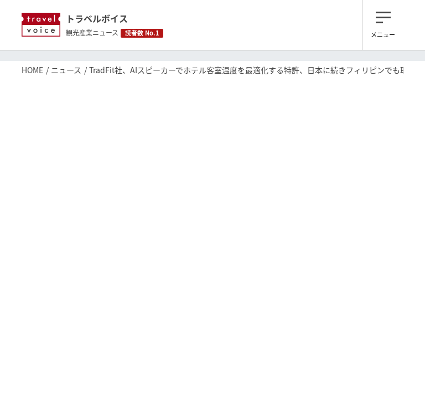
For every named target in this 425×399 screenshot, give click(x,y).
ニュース (66, 69)
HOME (32, 69)
